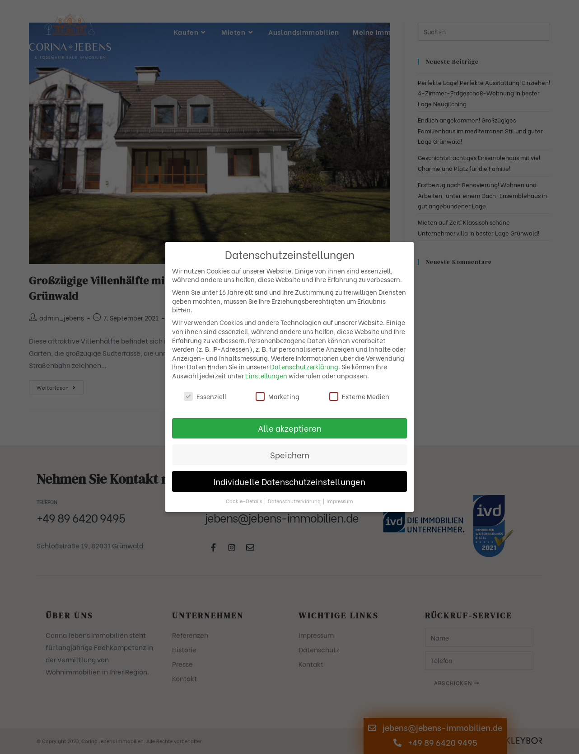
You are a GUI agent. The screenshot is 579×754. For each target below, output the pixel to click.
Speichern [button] (289, 455)
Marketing (277, 396)
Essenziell (205, 396)
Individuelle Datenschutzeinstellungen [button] (289, 481)
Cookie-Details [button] (244, 500)
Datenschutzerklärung (304, 366)
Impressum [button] (340, 500)
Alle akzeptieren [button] (290, 428)
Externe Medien (359, 396)
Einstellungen (266, 375)
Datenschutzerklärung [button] (295, 500)
